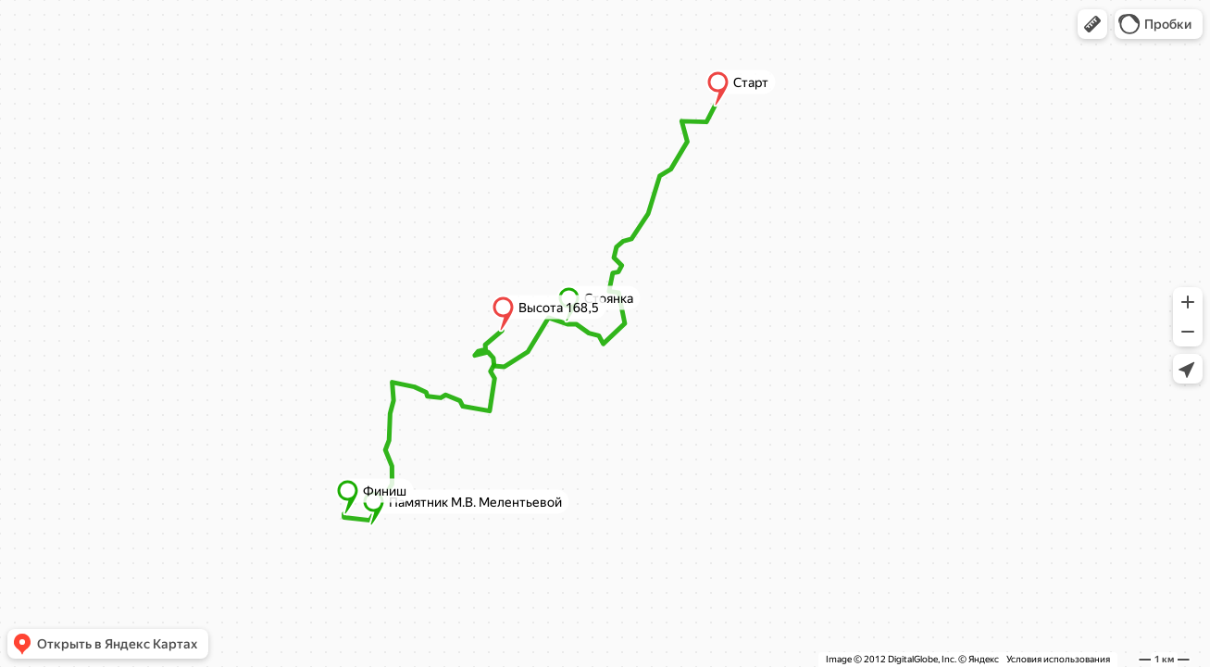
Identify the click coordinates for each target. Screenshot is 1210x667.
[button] (1092, 24)
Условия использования (1058, 659)
